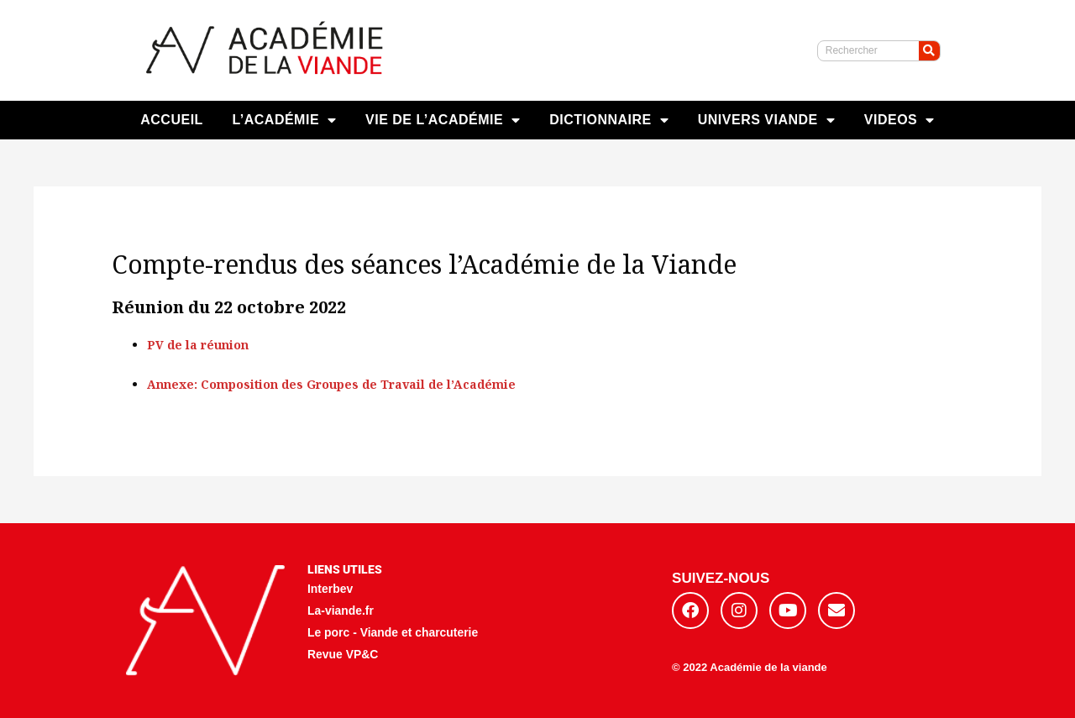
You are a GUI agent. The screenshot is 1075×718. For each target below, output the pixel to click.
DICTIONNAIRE (609, 120)
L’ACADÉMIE (284, 120)
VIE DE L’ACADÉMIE (443, 120)
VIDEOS (899, 120)
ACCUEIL (171, 120)
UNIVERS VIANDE (767, 120)
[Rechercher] (929, 50)
